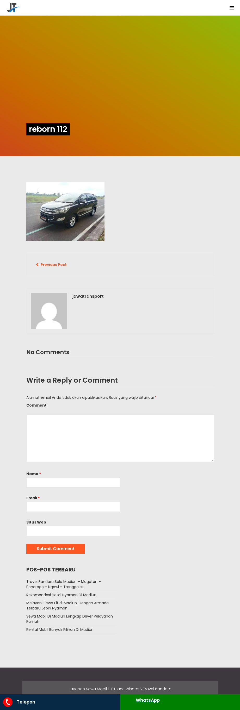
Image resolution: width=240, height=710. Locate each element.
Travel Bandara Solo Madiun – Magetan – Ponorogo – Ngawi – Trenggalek (63, 584)
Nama (33, 473)
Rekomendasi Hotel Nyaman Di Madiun (61, 594)
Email (33, 498)
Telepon (19, 702)
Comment (36, 405)
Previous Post (51, 264)
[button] (232, 8)
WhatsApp (148, 700)
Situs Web (36, 522)
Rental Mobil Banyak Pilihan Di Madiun (60, 629)
